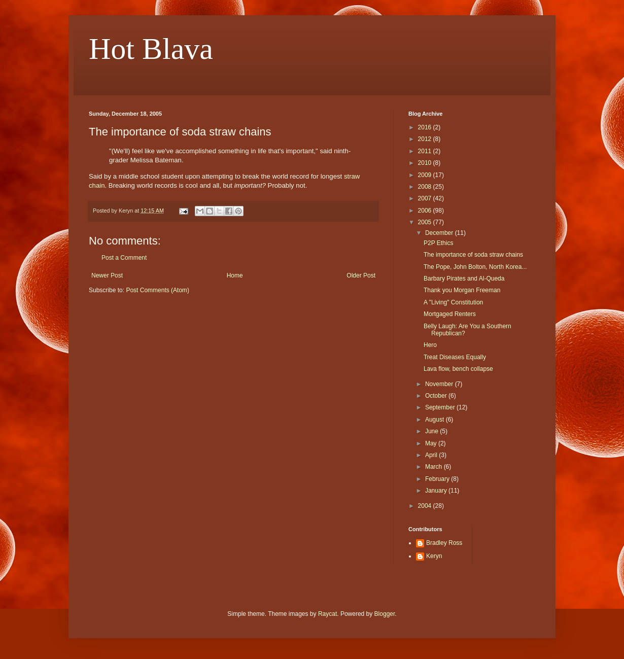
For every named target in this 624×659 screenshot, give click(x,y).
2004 (425, 505)
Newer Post (107, 275)
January (436, 490)
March (434, 466)
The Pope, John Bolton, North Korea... (475, 266)
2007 (425, 198)
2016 (425, 127)
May (431, 443)
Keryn (434, 556)
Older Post (360, 275)
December (440, 232)
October (436, 395)
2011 (425, 151)
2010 (425, 162)
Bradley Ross (444, 542)
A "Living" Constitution (453, 302)
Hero (430, 345)
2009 (425, 175)
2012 (425, 139)
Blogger (384, 613)
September (441, 407)
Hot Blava (151, 48)
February (438, 478)
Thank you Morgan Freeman (462, 290)
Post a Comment (124, 257)
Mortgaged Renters (450, 314)
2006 (425, 210)
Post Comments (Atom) (157, 290)
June (432, 431)
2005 (425, 222)
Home (235, 275)
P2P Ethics (438, 243)
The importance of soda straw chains (473, 254)
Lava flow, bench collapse (458, 368)
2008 (425, 186)
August (435, 419)
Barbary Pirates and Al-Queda (464, 278)
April (432, 455)
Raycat (327, 613)
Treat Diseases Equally (455, 357)
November (440, 384)
